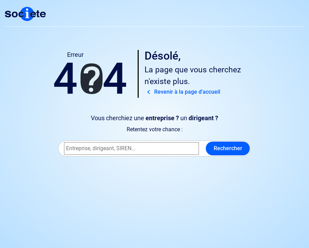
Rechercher (228, 148)
